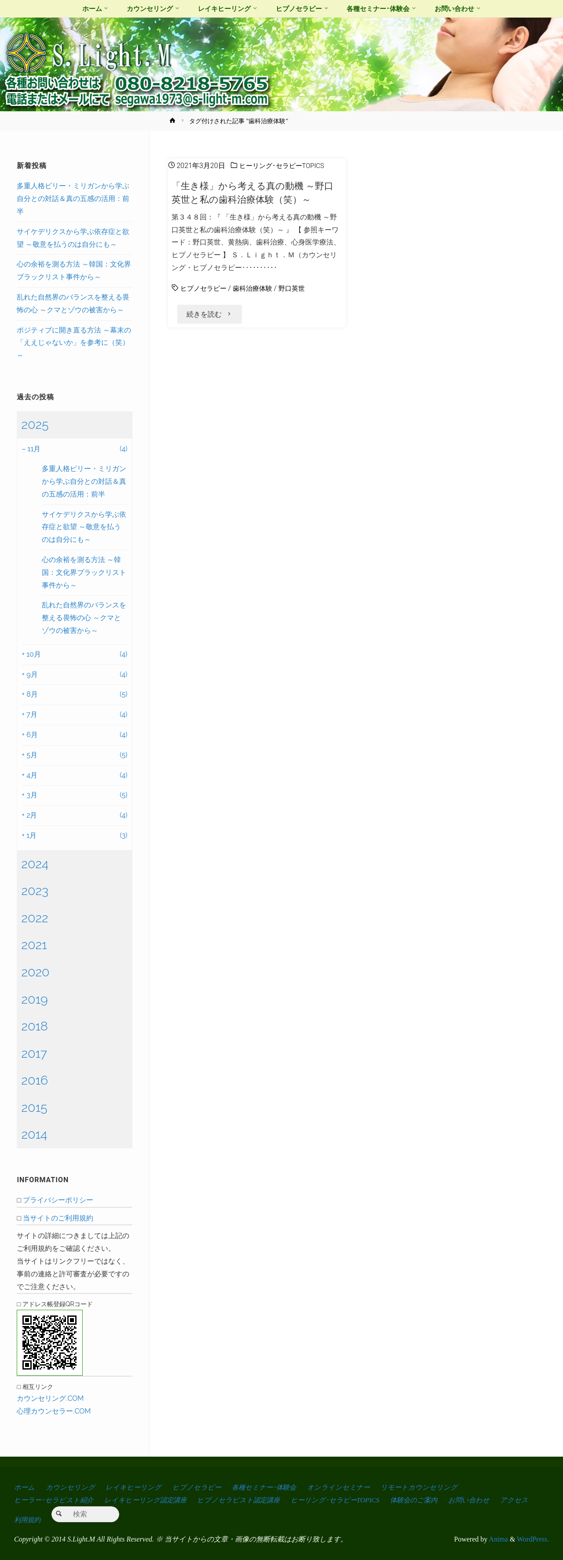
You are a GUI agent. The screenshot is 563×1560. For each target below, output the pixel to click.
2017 (34, 1053)
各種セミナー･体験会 (267, 1487)
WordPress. (533, 1539)
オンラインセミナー (344, 1487)
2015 (34, 1107)
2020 (35, 971)
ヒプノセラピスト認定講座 (244, 1500)
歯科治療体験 (257, 288)
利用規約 (67, 1519)
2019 (34, 999)
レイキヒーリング (135, 1487)
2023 (34, 890)
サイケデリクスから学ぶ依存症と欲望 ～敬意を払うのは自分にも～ (84, 527)
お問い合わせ (481, 1500)
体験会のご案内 (423, 1500)
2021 (34, 944)
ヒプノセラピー (205, 288)
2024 (34, 863)
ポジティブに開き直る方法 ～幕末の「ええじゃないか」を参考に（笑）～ (74, 343)
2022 (34, 917)
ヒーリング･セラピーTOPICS (284, 165)
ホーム (24, 1487)
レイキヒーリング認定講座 (148, 1500)
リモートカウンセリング (425, 1487)
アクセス (28, 1519)
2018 (34, 1026)
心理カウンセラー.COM (54, 1411)
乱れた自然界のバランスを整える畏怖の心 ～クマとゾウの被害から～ (84, 618)
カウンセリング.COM (50, 1398)
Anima (497, 1539)
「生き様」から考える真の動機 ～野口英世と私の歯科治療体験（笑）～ (256, 192)
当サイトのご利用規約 (58, 1218)
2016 (34, 1080)
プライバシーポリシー (58, 1200)
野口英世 (298, 288)
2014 (34, 1134)
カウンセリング (70, 1487)
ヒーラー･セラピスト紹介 (54, 1500)
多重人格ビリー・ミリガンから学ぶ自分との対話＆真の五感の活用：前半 (73, 199)
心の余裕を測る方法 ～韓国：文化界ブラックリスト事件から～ (84, 572)
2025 (34, 424)
